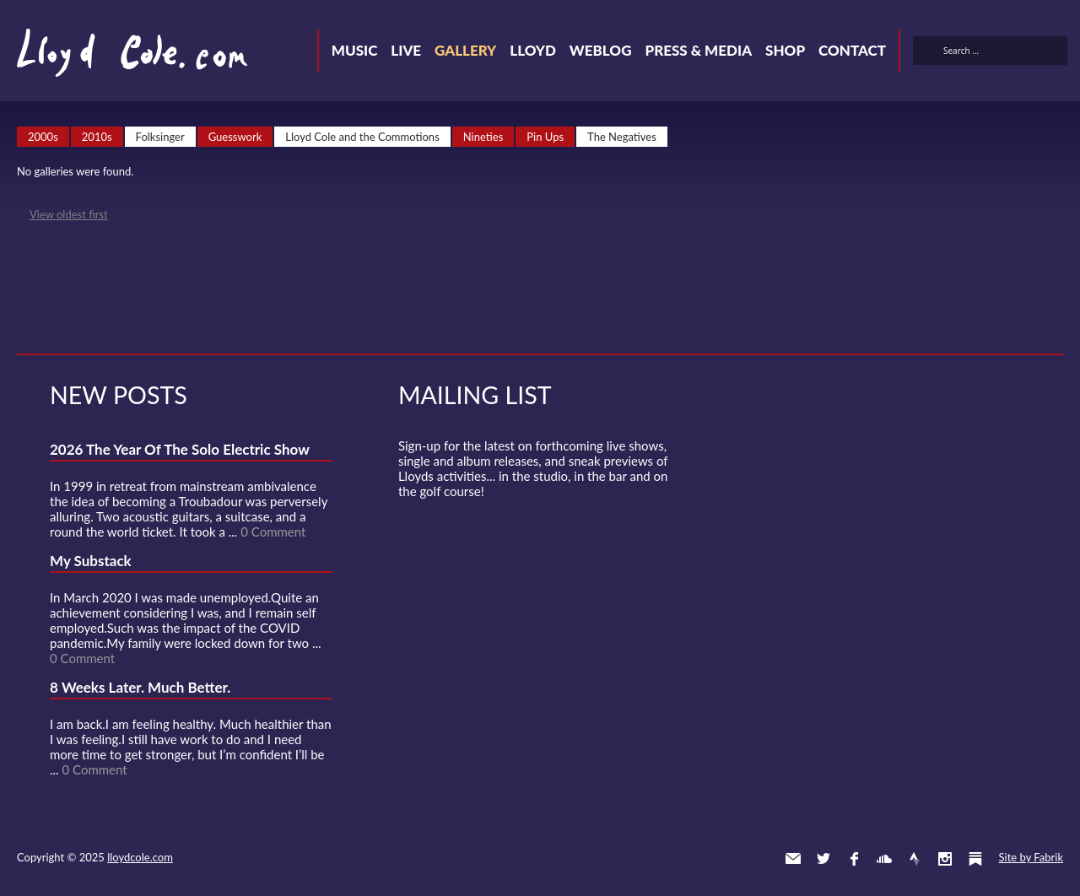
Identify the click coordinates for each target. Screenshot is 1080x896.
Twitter (823, 859)
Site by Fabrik (1031, 857)
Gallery (465, 50)
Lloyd (533, 50)
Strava (914, 859)
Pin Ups (545, 136)
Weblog (601, 50)
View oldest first (69, 214)
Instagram (945, 859)
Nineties (483, 136)
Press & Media (698, 50)
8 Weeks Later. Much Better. (140, 687)
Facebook (854, 859)
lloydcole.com (140, 857)
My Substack (91, 560)
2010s (97, 136)
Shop (785, 50)
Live (406, 50)
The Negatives (621, 136)
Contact (852, 50)
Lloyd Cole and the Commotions (362, 136)
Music (355, 50)
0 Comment (272, 531)
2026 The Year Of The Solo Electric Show (180, 449)
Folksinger (160, 136)
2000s (43, 136)
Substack (975, 859)
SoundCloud (884, 859)
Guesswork (235, 136)
